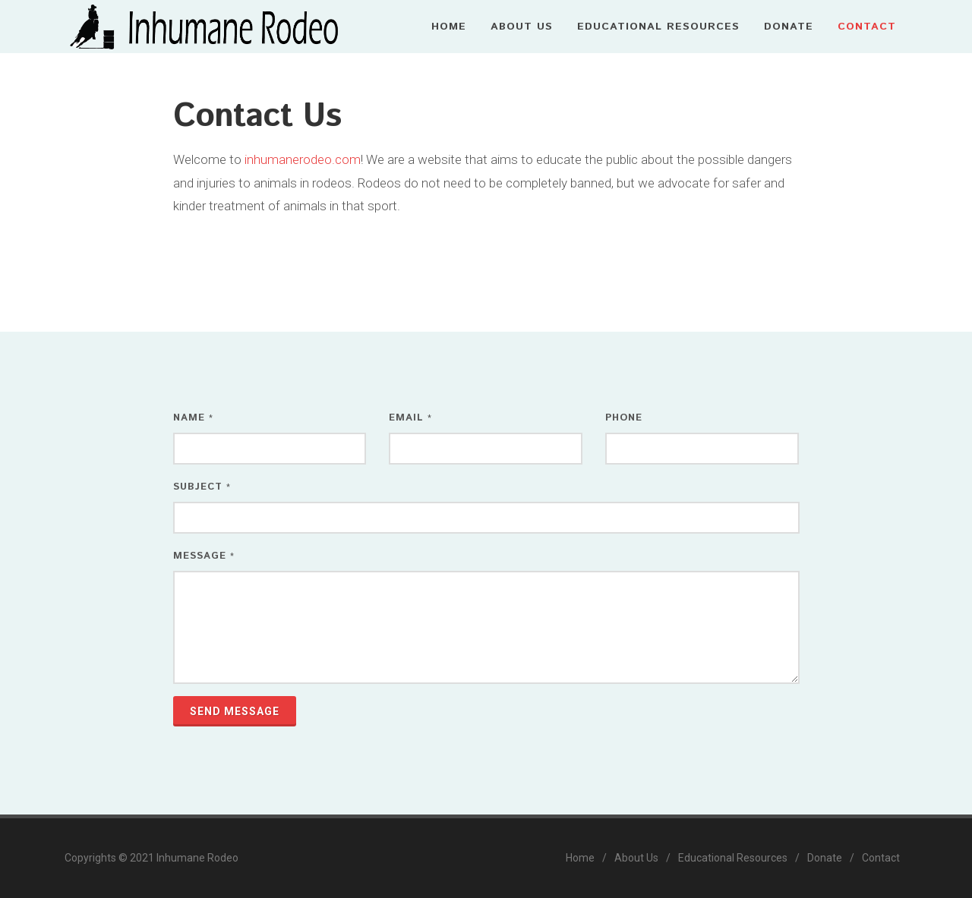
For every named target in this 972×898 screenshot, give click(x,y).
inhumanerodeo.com (303, 159)
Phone (623, 418)
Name (193, 418)
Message (204, 556)
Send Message (234, 711)
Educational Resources (732, 858)
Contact (881, 858)
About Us (636, 858)
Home (580, 858)
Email (410, 418)
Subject (202, 487)
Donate (824, 858)
